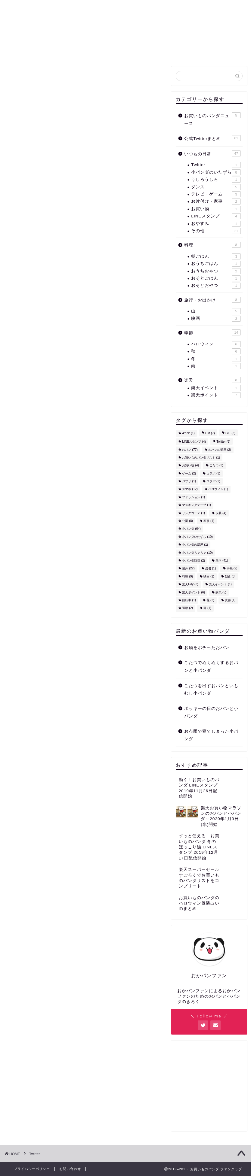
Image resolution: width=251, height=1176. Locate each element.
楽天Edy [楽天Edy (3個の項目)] (190, 584)
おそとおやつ (215, 286)
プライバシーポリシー (32, 1169)
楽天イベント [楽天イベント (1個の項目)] (220, 584)
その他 (215, 231)
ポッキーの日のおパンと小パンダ (211, 712)
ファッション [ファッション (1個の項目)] (193, 497)
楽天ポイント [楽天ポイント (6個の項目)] (193, 592)
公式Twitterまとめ (81, 50)
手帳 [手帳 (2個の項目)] (232, 568)
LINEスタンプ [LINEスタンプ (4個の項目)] (194, 442)
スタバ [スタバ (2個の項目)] (213, 481)
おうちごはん (215, 264)
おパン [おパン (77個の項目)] (189, 449)
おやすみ (215, 224)
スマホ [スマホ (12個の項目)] (189, 489)
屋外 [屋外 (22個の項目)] (188, 568)
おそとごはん (215, 278)
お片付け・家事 (215, 202)
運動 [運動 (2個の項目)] (187, 608)
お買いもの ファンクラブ (125, 21)
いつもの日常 (212, 153)
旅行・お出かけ (212, 300)
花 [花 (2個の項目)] (210, 600)
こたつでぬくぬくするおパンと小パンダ (211, 666)
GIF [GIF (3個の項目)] (230, 433)
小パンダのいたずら (215, 172)
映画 (215, 319)
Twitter (215, 165)
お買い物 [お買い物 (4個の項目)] (190, 465)
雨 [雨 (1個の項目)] (207, 608)
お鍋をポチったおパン (206, 647)
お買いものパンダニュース (146, 50)
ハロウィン (215, 344)
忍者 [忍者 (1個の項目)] (210, 568)
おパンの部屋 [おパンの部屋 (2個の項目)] (219, 449)
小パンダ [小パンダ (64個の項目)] (191, 529)
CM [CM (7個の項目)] (210, 433)
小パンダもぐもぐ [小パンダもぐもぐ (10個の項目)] (197, 552)
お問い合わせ (205, 50)
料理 (212, 245)
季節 (212, 332)
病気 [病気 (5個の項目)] (220, 592)
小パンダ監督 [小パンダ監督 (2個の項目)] (193, 560)
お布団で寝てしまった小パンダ (211, 735)
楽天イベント (215, 388)
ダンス (215, 187)
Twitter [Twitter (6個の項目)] (223, 442)
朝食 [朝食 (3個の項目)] (230, 576)
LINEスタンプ (215, 216)
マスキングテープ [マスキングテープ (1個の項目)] (196, 505)
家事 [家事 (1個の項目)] (208, 521)
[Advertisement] (209, 1088)
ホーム (39, 50)
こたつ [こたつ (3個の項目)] (216, 465)
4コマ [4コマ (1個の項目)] (188, 433)
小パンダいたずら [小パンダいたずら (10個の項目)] (197, 536)
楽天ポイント (215, 395)
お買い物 (215, 209)
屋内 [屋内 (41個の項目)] (221, 560)
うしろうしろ (215, 180)
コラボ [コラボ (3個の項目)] (213, 473)
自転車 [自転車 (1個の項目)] (189, 600)
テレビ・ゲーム (215, 194)
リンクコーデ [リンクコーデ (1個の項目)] (193, 513)
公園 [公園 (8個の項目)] (187, 521)
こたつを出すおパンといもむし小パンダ (211, 689)
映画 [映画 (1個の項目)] (208, 576)
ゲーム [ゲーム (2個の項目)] (189, 473)
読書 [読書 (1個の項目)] (230, 600)
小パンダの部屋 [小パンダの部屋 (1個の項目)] (195, 545)
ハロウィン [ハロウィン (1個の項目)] (218, 489)
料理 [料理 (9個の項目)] (187, 576)
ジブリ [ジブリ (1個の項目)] (189, 481)
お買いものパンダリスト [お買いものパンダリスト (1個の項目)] (201, 457)
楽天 (212, 380)
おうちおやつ (215, 271)
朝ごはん (215, 256)
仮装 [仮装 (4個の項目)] (220, 513)
